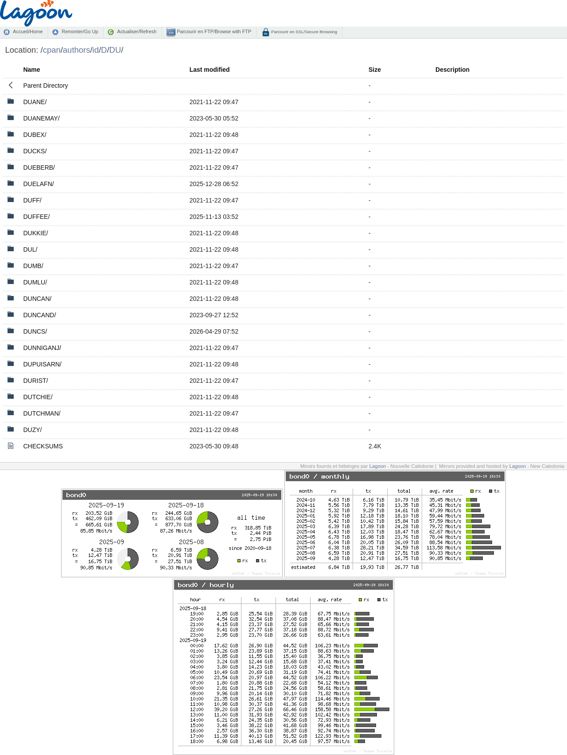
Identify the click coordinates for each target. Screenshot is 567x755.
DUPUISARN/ (42, 364)
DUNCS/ (35, 331)
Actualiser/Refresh (136, 31)
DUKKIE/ (35, 233)
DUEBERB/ (39, 167)
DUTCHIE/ (37, 397)
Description (452, 69)
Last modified (210, 69)
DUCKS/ (35, 151)
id (96, 49)
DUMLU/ (35, 282)
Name (31, 69)
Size (375, 69)
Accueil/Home (28, 31)
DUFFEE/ (36, 216)
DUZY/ (32, 429)
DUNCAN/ (37, 298)
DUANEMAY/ (41, 118)
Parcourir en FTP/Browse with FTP (213, 31)
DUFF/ (32, 200)
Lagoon (377, 466)
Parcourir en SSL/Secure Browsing (303, 31)
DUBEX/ (34, 134)
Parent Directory (45, 85)
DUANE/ (35, 101)
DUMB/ (33, 265)
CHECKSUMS (42, 446)
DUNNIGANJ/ (42, 347)
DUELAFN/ (38, 183)
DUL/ (30, 249)
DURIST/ (35, 380)
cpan (52, 49)
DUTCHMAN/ (41, 413)
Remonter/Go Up (80, 31)
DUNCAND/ (39, 315)
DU (115, 49)
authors (76, 49)
